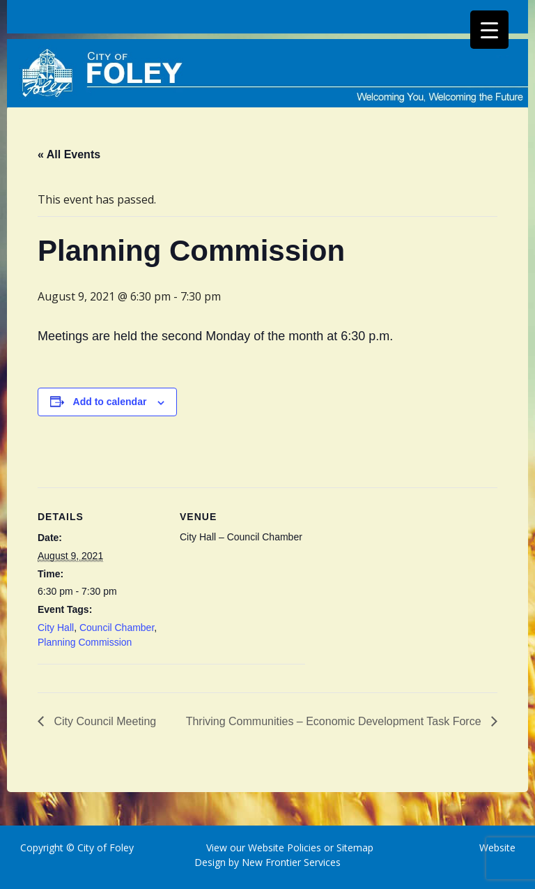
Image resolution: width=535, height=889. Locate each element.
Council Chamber (116, 627)
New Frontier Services (291, 862)
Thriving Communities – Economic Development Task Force (335, 721)
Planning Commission (85, 642)
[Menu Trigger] (489, 29)
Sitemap (353, 847)
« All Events (69, 154)
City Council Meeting (103, 721)
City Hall (56, 627)
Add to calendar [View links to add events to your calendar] (110, 401)
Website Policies (284, 847)
